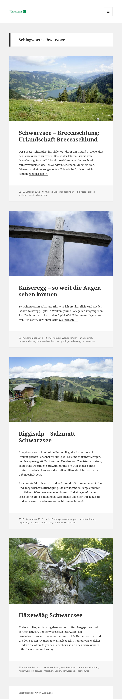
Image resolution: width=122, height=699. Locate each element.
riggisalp (23, 522)
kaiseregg (76, 341)
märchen (48, 670)
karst (31, 195)
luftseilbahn (88, 519)
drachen (93, 667)
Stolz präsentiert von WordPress (36, 692)
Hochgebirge (63, 341)
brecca (82, 191)
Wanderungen (66, 191)
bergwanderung (27, 341)
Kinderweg (37, 670)
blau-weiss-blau (45, 341)
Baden (84, 667)
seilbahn (58, 522)
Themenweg (82, 670)
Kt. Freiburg (51, 191)
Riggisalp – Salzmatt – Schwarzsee (49, 437)
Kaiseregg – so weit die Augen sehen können (60, 291)
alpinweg (87, 337)
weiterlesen (38, 174)
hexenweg (24, 670)
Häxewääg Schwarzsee (50, 615)
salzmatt (34, 522)
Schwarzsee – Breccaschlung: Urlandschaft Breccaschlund (59, 136)
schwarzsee (41, 195)
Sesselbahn (70, 522)
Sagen (58, 670)
